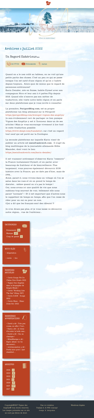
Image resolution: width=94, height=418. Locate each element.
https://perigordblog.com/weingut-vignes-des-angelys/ (35, 117)
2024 (8, 370)
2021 (8, 379)
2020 (8, 383)
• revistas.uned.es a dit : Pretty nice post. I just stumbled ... (15, 349)
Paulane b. (40, 408)
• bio (16, 258)
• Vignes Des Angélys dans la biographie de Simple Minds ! (15, 285)
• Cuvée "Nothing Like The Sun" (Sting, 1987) (15, 292)
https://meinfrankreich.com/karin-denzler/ (28, 154)
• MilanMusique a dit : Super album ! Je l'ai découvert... (15, 342)
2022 (8, 376)
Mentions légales (78, 405)
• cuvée (9, 258)
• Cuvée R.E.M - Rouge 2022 (15, 297)
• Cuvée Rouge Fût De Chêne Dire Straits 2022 (16, 279)
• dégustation (11, 253)
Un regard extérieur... (22, 59)
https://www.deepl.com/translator (23, 133)
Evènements (31, 66)
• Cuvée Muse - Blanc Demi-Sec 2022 (15, 302)
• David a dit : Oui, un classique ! (15, 335)
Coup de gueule (12, 236)
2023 (8, 373)
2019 (8, 386)
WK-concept (52, 408)
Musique (9, 233)
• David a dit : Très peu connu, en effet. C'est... (15, 325)
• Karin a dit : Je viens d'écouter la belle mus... (15, 330)
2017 (8, 389)
